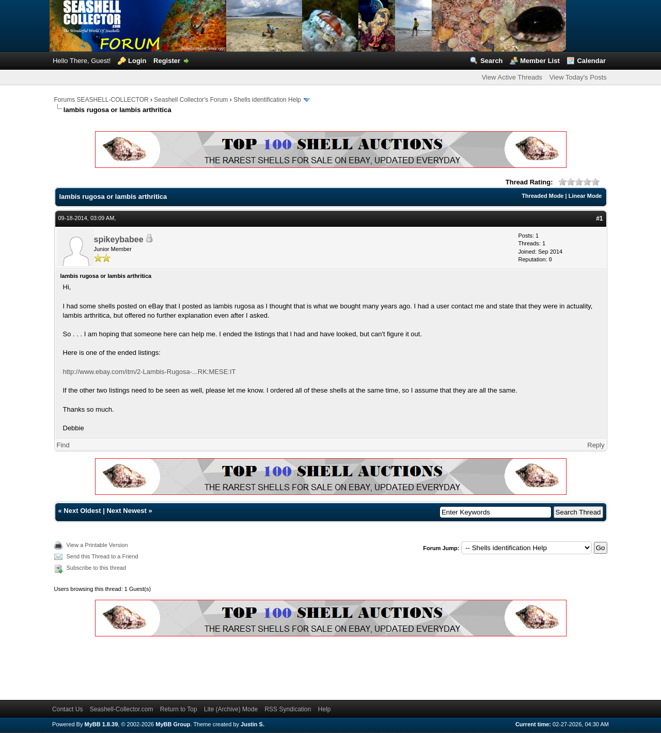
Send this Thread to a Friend (102, 556)
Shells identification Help (267, 99)
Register (166, 61)
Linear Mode (585, 196)
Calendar (591, 61)
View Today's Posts (578, 77)
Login (137, 61)
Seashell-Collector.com (121, 709)
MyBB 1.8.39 (101, 724)
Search (491, 61)
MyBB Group (172, 724)
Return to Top (178, 709)
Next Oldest (82, 510)
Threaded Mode (542, 196)
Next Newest (126, 510)
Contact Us (67, 709)
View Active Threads (512, 77)
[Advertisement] (242, 666)
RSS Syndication (287, 709)
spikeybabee (119, 239)
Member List (540, 61)
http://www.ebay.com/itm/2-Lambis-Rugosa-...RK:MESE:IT (149, 372)
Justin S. (252, 724)
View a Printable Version (97, 545)
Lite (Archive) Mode (231, 709)
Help (324, 709)
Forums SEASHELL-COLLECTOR (101, 99)
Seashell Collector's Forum (191, 99)
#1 (599, 218)
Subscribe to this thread (97, 568)
